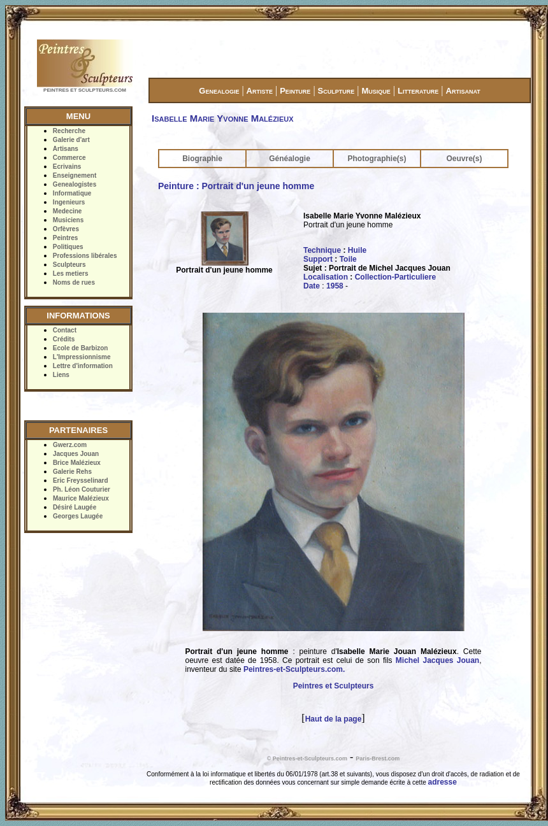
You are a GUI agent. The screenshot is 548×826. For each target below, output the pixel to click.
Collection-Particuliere (395, 277)
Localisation (325, 277)
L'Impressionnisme (82, 356)
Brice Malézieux (77, 462)
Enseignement (74, 175)
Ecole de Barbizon (80, 348)
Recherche (69, 130)
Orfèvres (66, 228)
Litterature (418, 91)
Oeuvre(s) (464, 158)
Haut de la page (333, 719)
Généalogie (289, 158)
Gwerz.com (70, 444)
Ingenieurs (69, 202)
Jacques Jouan (76, 453)
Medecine (67, 211)
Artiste (260, 91)
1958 (334, 285)
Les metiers (71, 273)
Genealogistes (74, 184)
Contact (64, 330)
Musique (375, 91)
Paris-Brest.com (378, 758)
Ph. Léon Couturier (81, 489)
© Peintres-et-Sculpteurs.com (307, 758)
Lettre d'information (83, 365)
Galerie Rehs (72, 471)
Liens (61, 374)
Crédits (64, 339)
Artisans (65, 148)
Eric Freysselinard (80, 480)
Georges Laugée (78, 516)
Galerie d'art (71, 139)
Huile (357, 250)
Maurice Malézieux (81, 498)
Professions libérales (85, 255)
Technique (322, 250)
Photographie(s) (377, 158)
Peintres (65, 237)
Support (318, 259)
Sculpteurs (69, 264)
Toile (348, 259)
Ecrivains (67, 166)
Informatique (72, 193)
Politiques (68, 246)
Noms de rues (74, 282)
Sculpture (336, 91)
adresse (442, 782)
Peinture (295, 91)
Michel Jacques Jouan (437, 660)
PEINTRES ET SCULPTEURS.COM (84, 90)
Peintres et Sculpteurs (333, 685)
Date (311, 285)
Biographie (202, 158)
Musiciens (68, 220)
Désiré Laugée (74, 507)
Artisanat (463, 91)
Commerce (69, 157)
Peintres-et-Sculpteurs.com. (294, 669)
